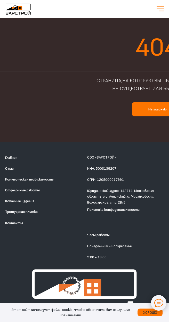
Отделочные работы (22, 190)
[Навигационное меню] (160, 9)
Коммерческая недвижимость (29, 179)
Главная (11, 157)
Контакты (14, 223)
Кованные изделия (19, 201)
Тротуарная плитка (21, 211)
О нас (9, 168)
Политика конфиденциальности (113, 209)
